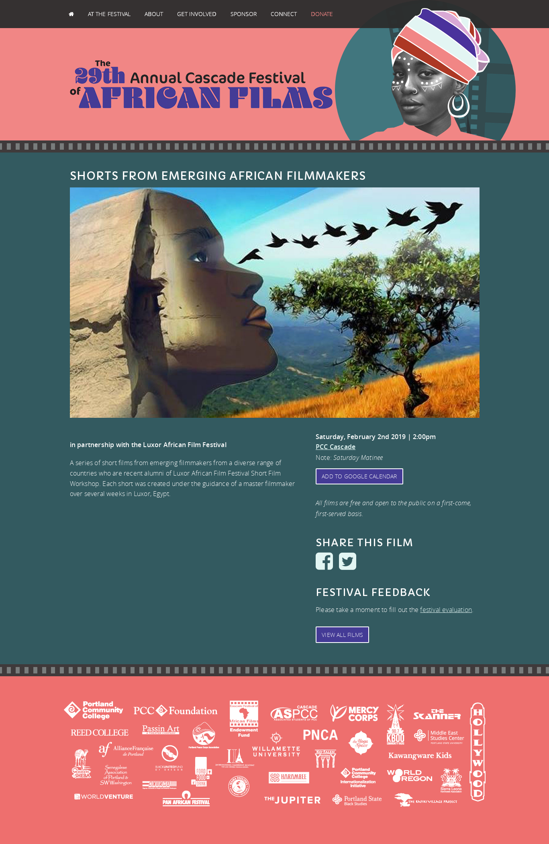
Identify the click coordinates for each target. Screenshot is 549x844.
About (154, 14)
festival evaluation (446, 609)
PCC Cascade (335, 446)
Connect (284, 14)
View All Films (342, 635)
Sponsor (244, 14)
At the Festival (109, 14)
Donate (322, 14)
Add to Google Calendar (359, 476)
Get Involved (196, 14)
